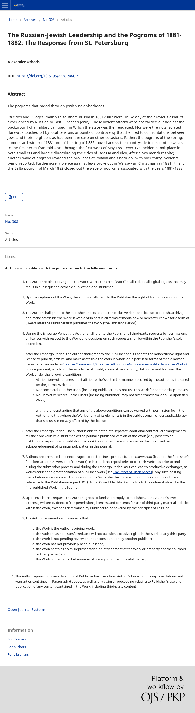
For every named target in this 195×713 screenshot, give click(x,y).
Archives (30, 19)
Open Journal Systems (27, 609)
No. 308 (48, 19)
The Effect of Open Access (132, 472)
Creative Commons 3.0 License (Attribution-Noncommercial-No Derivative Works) (124, 364)
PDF (15, 197)
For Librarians (18, 654)
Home (12, 19)
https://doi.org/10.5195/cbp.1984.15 (48, 75)
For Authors (17, 646)
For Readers (17, 639)
